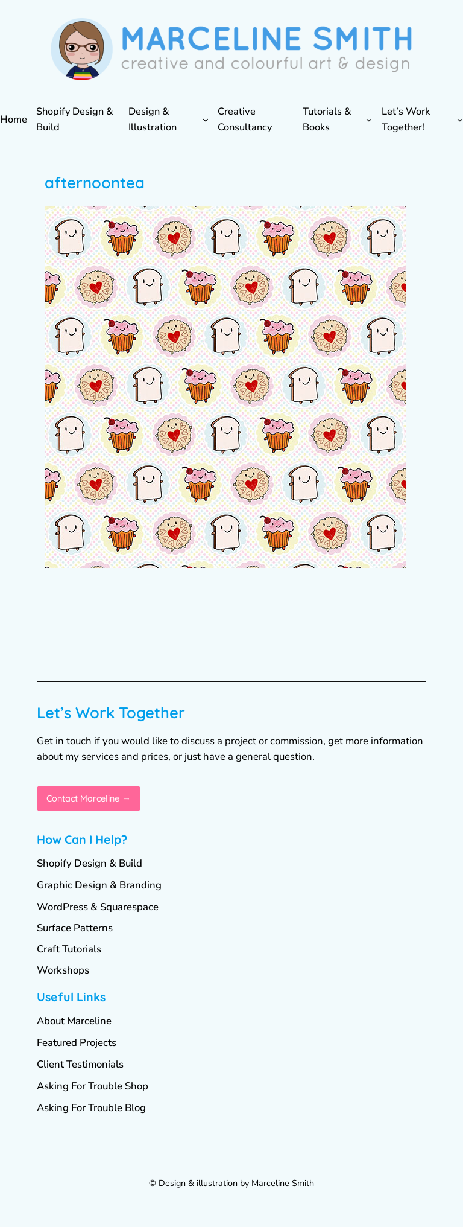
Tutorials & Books (327, 118)
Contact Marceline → (88, 798)
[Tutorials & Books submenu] (369, 119)
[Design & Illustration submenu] (206, 119)
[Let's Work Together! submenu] (460, 119)
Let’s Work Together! (406, 118)
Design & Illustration (152, 118)
